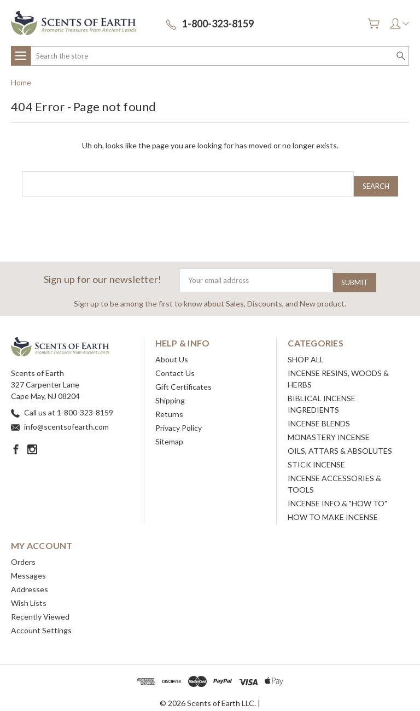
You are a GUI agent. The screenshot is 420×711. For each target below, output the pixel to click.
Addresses (29, 580)
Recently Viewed (40, 607)
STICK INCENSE (316, 455)
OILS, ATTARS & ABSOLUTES (340, 442)
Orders (23, 553)
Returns (169, 405)
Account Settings (41, 621)
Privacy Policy (178, 419)
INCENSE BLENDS (319, 414)
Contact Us (175, 364)
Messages (28, 566)
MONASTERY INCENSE (329, 428)
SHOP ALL (306, 350)
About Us (171, 350)
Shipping (170, 391)
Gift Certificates (183, 378)
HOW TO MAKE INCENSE (333, 508)
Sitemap (169, 432)
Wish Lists (28, 594)
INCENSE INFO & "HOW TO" (337, 494)
